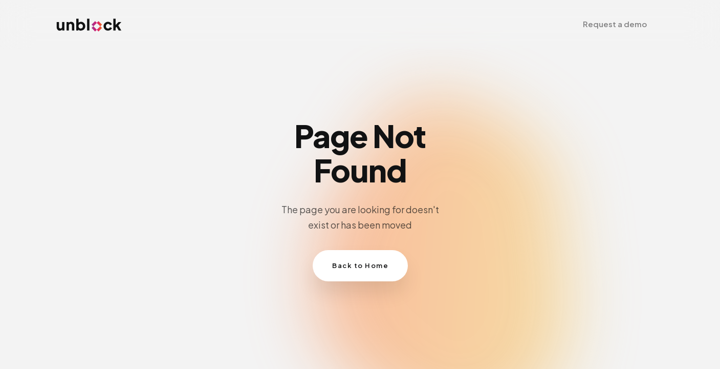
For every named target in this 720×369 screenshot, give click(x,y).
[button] (615, 24)
